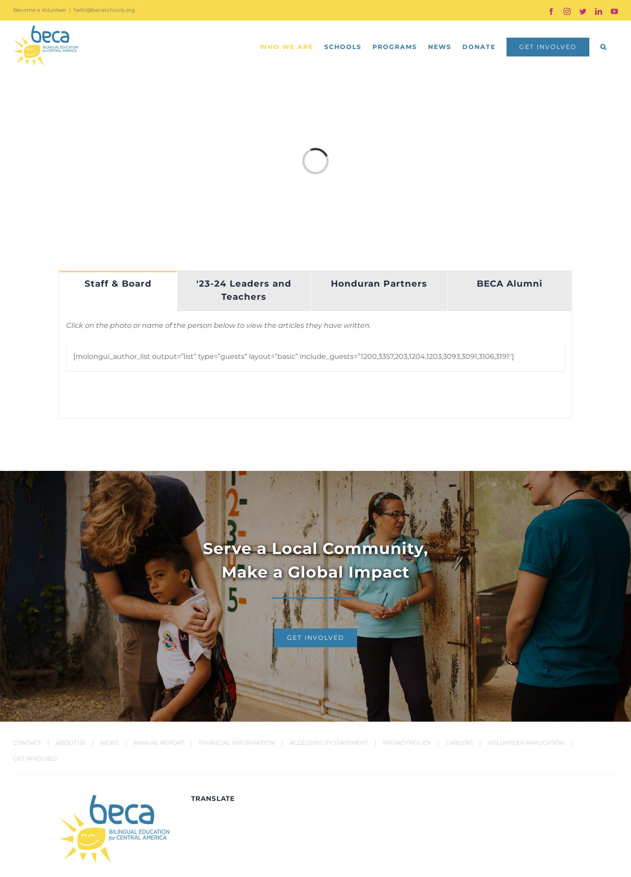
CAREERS (459, 742)
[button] (603, 47)
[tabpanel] (315, 364)
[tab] (118, 291)
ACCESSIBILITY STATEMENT (329, 742)
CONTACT (27, 742)
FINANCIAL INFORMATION (237, 742)
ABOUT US (70, 742)
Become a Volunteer (40, 10)
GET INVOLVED (35, 758)
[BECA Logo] (114, 797)
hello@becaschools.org (104, 10)
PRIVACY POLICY (407, 742)
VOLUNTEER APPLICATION (526, 742)
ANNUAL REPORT (159, 742)
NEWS (109, 742)
